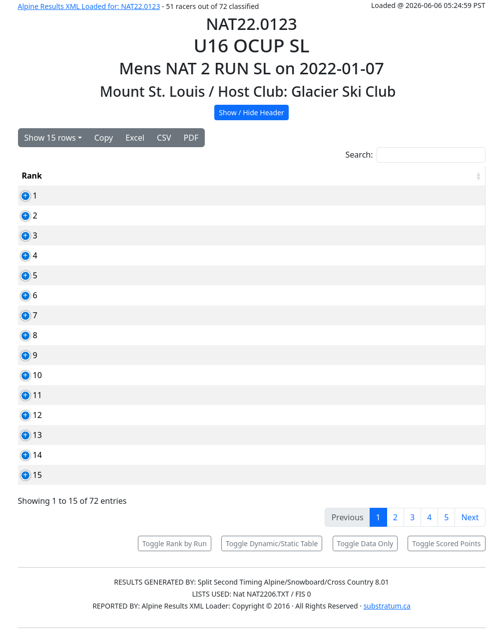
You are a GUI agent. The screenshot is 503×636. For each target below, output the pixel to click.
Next (470, 517)
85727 (104, 275)
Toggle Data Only (365, 543)
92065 (104, 395)
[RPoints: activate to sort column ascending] (461, 176)
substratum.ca (387, 606)
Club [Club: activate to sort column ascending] (257, 175)
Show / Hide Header (251, 112)
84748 (104, 434)
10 (26, 375)
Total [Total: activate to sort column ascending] (410, 175)
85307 (104, 215)
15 (26, 474)
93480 (104, 355)
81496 (104, 295)
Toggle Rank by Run (174, 543)
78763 (104, 255)
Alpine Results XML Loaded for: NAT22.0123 (89, 6)
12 (26, 415)
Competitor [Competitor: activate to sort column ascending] (153, 175)
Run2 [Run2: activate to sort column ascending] (371, 175)
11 (26, 395)
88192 (104, 335)
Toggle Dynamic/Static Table (272, 543)
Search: (416, 155)
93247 (104, 454)
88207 (104, 474)
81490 (104, 195)
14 (26, 454)
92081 (104, 375)
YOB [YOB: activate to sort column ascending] (294, 175)
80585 (104, 415)
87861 (104, 235)
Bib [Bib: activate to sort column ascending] (67, 175)
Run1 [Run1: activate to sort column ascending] (332, 175)
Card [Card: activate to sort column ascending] (102, 175)
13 (26, 434)
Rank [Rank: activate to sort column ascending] (32, 175)
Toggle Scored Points (446, 543)
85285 (104, 315)
